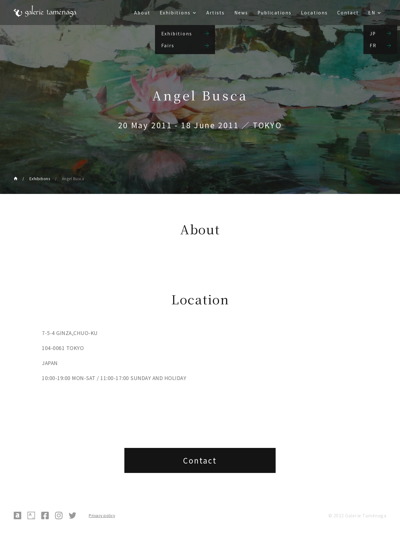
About (142, 12)
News (241, 12)
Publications (275, 12)
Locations (314, 12)
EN (371, 12)
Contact (348, 12)
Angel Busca (73, 178)
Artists (215, 12)
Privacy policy (102, 515)
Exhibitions (175, 12)
